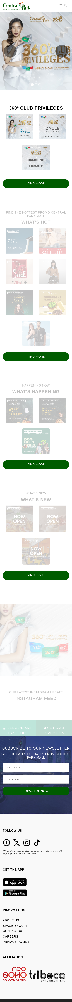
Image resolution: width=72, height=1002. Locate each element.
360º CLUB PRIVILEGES (17, 117)
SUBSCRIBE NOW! (36, 791)
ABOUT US (11, 920)
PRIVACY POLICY (16, 941)
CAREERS (10, 936)
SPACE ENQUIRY (16, 925)
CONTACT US (13, 931)
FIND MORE (36, 183)
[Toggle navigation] (61, 5)
